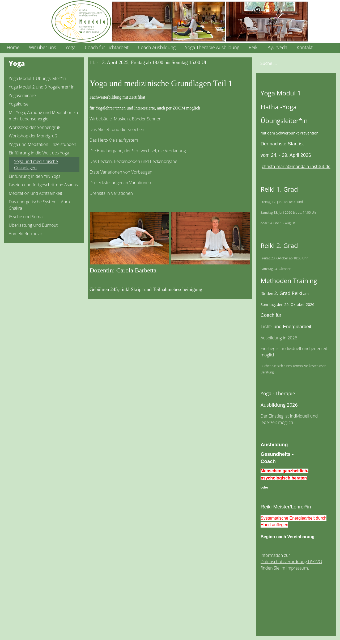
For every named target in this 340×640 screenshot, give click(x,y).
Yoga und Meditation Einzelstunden (42, 144)
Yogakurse (18, 104)
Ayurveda (277, 47)
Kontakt (305, 47)
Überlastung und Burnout (33, 225)
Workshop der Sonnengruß (35, 127)
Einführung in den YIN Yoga (35, 176)
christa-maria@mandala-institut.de (296, 166)
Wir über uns (42, 47)
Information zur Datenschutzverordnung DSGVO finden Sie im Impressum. (291, 561)
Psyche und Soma (25, 217)
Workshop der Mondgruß (33, 136)
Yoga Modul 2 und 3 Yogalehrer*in (41, 87)
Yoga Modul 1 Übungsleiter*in (37, 78)
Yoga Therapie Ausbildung (212, 47)
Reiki (253, 47)
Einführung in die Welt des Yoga (39, 153)
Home (13, 47)
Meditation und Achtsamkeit (35, 193)
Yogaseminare (22, 95)
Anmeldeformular (25, 234)
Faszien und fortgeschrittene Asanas (43, 185)
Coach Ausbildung (157, 47)
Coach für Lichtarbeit (107, 47)
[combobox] (287, 63)
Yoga (70, 47)
